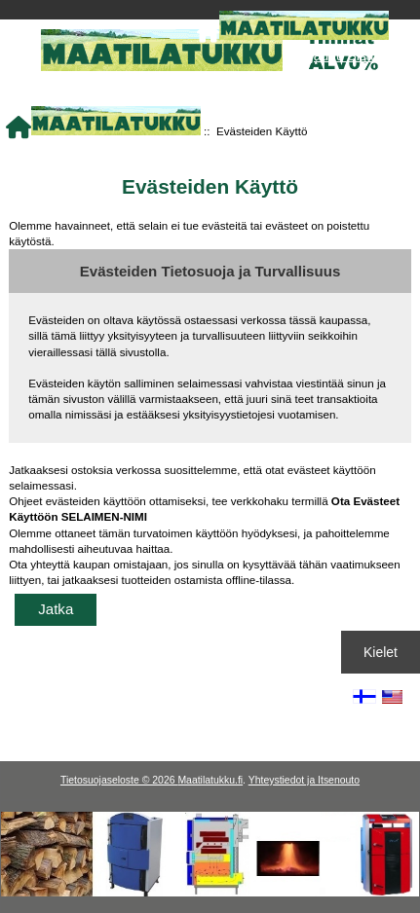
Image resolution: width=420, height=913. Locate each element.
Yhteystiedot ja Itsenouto (304, 780)
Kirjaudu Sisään (341, 55)
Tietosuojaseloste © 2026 (118, 780)
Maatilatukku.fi (210, 780)
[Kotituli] (210, 892)
